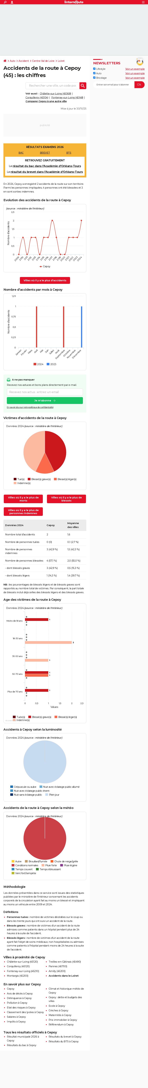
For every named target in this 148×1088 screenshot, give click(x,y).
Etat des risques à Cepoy (21, 1007)
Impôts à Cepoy (16, 1021)
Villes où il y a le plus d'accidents (45, 280)
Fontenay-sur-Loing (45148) (67, 97)
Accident (23, 60)
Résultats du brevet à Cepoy (65, 1036)
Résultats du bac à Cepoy (21, 1045)
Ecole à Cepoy (57, 1005)
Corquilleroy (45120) (18, 966)
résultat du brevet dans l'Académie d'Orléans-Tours (47, 171)
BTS (68, 152)
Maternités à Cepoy (60, 1015)
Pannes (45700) (58, 966)
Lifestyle (99, 68)
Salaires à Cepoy (16, 1016)
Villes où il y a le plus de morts (23, 499)
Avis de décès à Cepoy (20, 993)
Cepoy (10, 988)
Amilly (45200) (57, 971)
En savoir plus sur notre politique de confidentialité (30, 407)
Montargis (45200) (17, 975)
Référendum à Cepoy (61, 1024)
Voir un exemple (135, 68)
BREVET (45, 152)
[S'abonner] (119, 84)
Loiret (61, 60)
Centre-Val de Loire (43, 60)
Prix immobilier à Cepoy (63, 1019)
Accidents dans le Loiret (64, 975)
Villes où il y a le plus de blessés (66, 499)
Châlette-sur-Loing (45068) (55, 93)
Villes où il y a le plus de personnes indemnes (23, 512)
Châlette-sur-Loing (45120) (22, 961)
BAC (21, 152)
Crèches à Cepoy (58, 1010)
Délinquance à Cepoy (19, 998)
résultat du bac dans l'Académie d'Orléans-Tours (47, 166)
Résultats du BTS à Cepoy (64, 1041)
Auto (12, 60)
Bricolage (100, 77)
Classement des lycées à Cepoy (25, 1012)
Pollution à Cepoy (17, 1002)
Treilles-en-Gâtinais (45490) (65, 961)
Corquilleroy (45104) (37, 97)
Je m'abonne (42, 400)
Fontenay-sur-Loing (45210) (23, 971)
